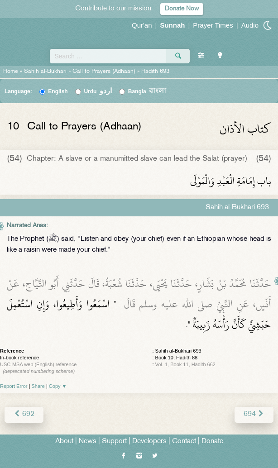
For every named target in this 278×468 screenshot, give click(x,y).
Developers (149, 441)
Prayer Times (213, 25)
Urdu (98, 91)
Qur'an (142, 25)
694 (254, 414)
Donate (212, 441)
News (87, 441)
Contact (184, 441)
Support (114, 441)
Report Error (14, 386)
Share (38, 386)
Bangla (147, 91)
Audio (250, 25)
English (57, 91)
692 (24, 414)
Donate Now (182, 9)
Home (10, 71)
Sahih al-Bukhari (45, 71)
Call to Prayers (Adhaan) (103, 71)
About (64, 441)
